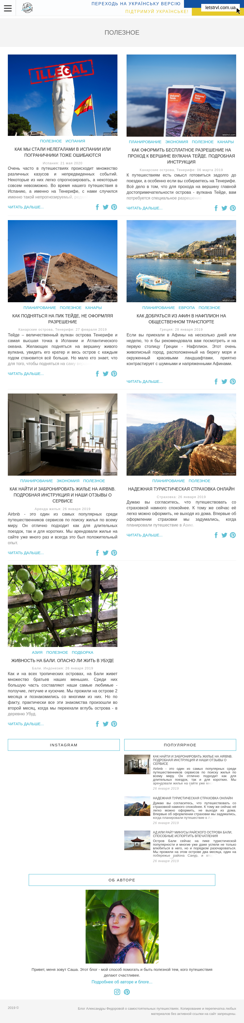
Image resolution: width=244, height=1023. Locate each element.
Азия (37, 652)
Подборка (82, 652)
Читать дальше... (26, 207)
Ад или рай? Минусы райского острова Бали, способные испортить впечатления (180, 848)
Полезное (51, 141)
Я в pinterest (126, 992)
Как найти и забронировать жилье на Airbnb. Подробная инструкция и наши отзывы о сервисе (63, 495)
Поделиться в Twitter (105, 207)
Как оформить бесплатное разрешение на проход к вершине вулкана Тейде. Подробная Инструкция (181, 156)
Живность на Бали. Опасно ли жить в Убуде (62, 660)
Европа (187, 307)
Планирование (145, 142)
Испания (75, 141)
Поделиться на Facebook (97, 207)
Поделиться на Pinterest (114, 207)
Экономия (176, 142)
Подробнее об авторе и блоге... (122, 982)
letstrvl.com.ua (220, 7)
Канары (225, 142)
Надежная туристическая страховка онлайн (181, 489)
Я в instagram (117, 992)
